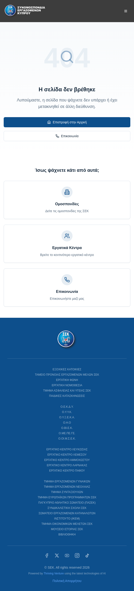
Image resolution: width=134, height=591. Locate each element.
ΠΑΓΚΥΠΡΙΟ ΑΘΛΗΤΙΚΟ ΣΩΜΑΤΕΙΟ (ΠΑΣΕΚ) (67, 502)
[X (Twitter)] (57, 555)
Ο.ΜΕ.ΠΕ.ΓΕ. (67, 433)
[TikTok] (87, 555)
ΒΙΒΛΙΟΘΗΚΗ (67, 534)
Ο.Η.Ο (67, 422)
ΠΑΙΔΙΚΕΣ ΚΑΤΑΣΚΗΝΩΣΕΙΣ (67, 396)
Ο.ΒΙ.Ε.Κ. (67, 428)
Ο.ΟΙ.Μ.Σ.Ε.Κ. (67, 438)
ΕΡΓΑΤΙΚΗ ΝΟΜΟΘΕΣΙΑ (67, 385)
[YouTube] (67, 555)
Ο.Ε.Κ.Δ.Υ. (67, 406)
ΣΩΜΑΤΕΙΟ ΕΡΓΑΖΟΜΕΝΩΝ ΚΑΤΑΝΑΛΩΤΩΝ (67, 513)
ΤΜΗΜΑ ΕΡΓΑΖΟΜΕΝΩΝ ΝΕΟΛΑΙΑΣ (67, 486)
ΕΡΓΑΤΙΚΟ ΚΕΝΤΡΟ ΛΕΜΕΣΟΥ (67, 454)
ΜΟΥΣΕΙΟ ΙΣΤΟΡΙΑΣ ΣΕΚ (67, 529)
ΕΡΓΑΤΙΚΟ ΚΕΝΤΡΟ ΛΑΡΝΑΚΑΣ (67, 465)
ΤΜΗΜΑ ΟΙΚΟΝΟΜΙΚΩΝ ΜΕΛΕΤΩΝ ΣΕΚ (67, 524)
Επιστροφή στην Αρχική (67, 122)
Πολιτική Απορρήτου (66, 581)
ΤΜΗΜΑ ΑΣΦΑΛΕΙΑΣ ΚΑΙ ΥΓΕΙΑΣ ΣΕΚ (67, 390)
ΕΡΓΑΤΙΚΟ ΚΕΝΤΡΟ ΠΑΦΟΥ (67, 470)
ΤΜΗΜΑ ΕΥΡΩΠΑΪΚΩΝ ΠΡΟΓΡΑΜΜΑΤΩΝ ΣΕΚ (67, 497)
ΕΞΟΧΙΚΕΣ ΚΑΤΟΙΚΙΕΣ (67, 369)
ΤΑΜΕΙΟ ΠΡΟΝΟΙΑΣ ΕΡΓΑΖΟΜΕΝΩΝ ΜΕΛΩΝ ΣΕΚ (67, 374)
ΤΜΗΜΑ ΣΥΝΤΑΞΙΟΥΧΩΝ (67, 492)
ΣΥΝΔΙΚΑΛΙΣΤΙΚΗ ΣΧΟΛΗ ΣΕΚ (67, 508)
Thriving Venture (54, 573)
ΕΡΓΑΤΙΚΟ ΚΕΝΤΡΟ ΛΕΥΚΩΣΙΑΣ (67, 449)
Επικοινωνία (67, 136)
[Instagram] (77, 555)
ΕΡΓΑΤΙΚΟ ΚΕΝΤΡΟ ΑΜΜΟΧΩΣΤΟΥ (67, 460)
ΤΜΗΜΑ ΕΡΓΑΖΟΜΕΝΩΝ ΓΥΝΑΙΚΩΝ (67, 481)
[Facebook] (46, 555)
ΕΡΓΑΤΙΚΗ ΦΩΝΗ (67, 380)
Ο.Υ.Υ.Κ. (67, 412)
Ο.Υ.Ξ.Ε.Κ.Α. (67, 417)
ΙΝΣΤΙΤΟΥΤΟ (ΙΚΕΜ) (67, 518)
